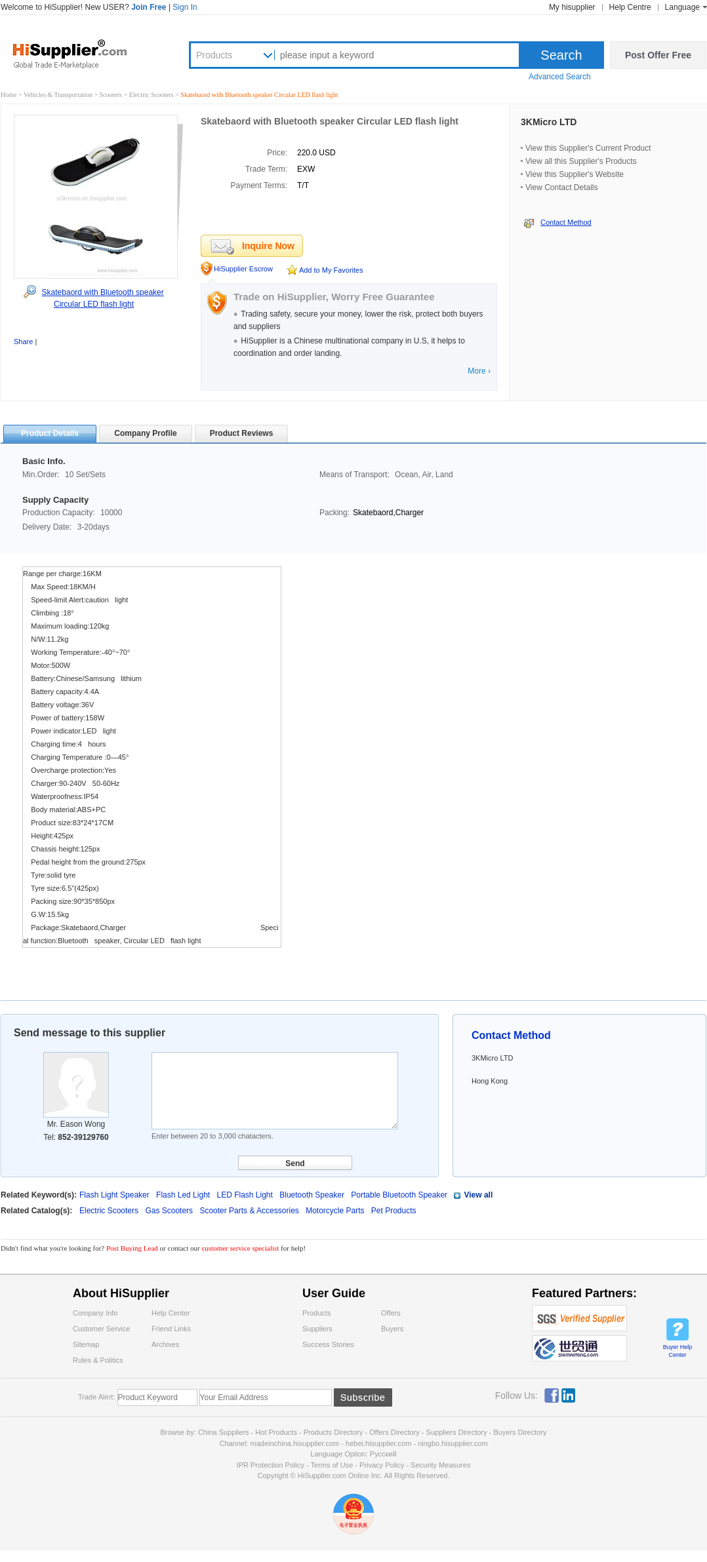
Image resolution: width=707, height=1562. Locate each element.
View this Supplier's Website (574, 174)
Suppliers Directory (457, 1432)
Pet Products (393, 1210)
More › (479, 371)
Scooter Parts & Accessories (250, 1210)
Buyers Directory (519, 1432)
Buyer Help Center (678, 1351)
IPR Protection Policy (270, 1465)
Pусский (383, 1454)
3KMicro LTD (548, 122)
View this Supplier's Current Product (588, 148)
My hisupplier (572, 7)
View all (478, 1195)
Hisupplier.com (79, 53)
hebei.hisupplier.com (379, 1443)
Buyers (392, 1329)
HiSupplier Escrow (243, 269)
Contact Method (566, 222)
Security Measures (440, 1465)
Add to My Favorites (331, 270)
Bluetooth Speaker (311, 1195)
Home (8, 94)
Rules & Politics (98, 1360)
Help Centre (630, 7)
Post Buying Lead (133, 1248)
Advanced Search (560, 76)
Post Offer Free (658, 55)
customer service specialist (240, 1248)
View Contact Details (561, 187)
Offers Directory (394, 1432)
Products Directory (334, 1432)
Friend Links (171, 1329)
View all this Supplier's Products (580, 161)
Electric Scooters (152, 94)
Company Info (95, 1313)
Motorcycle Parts (336, 1210)
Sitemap (86, 1344)
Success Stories (328, 1344)
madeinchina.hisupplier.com (295, 1443)
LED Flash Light (244, 1195)
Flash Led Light (183, 1195)
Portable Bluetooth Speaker (399, 1195)
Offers (391, 1313)
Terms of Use (331, 1465)
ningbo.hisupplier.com (452, 1443)
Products (214, 55)
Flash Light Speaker (114, 1195)
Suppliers (317, 1329)
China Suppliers (223, 1432)
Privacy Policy (381, 1465)
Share (23, 341)
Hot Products (276, 1432)
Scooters (112, 94)
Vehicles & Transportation (59, 94)
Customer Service (101, 1329)
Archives (165, 1344)
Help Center (171, 1313)
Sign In (184, 7)
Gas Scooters (170, 1210)
